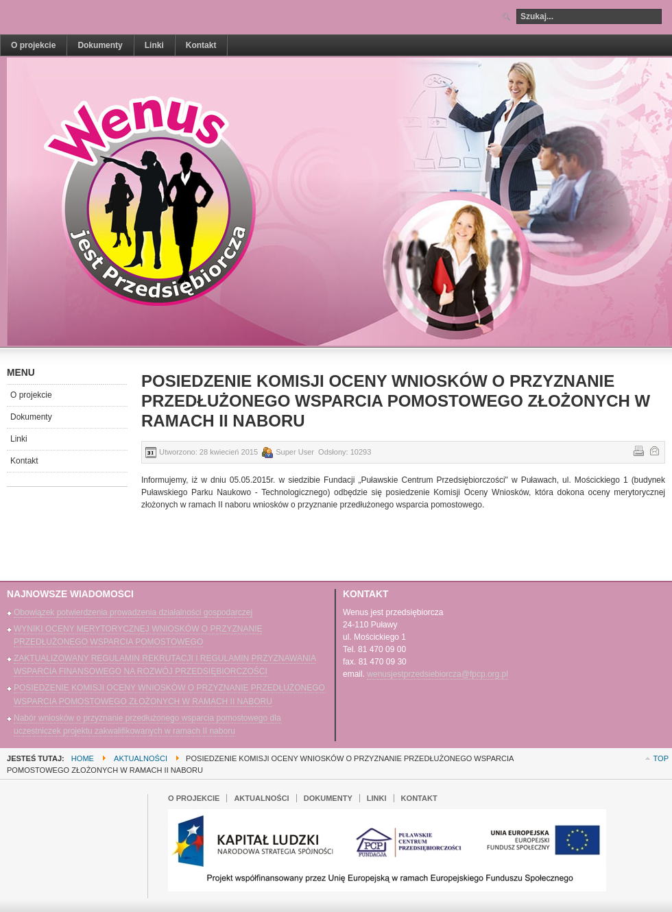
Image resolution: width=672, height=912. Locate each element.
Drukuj (638, 450)
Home (82, 758)
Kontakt (24, 461)
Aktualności (140, 758)
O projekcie (31, 395)
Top (661, 758)
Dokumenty (31, 417)
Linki (18, 439)
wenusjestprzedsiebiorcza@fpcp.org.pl (437, 674)
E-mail (653, 450)
